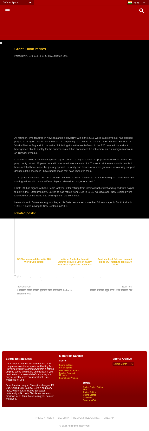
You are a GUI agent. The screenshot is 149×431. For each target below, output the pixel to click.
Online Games (89, 395)
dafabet (36, 276)
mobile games (92, 276)
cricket (26, 276)
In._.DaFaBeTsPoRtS (36, 56)
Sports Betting (66, 365)
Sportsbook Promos (68, 378)
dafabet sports (65, 276)
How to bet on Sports (69, 370)
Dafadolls (87, 398)
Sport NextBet (89, 400)
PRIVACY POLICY (44, 417)
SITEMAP (108, 417)
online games (33, 280)
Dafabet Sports (10, 2)
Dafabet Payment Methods (67, 374)
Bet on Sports (65, 368)
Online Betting (89, 392)
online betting (108, 276)
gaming (79, 276)
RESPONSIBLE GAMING (86, 417)
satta (45, 280)
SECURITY (64, 417)
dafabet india (48, 276)
